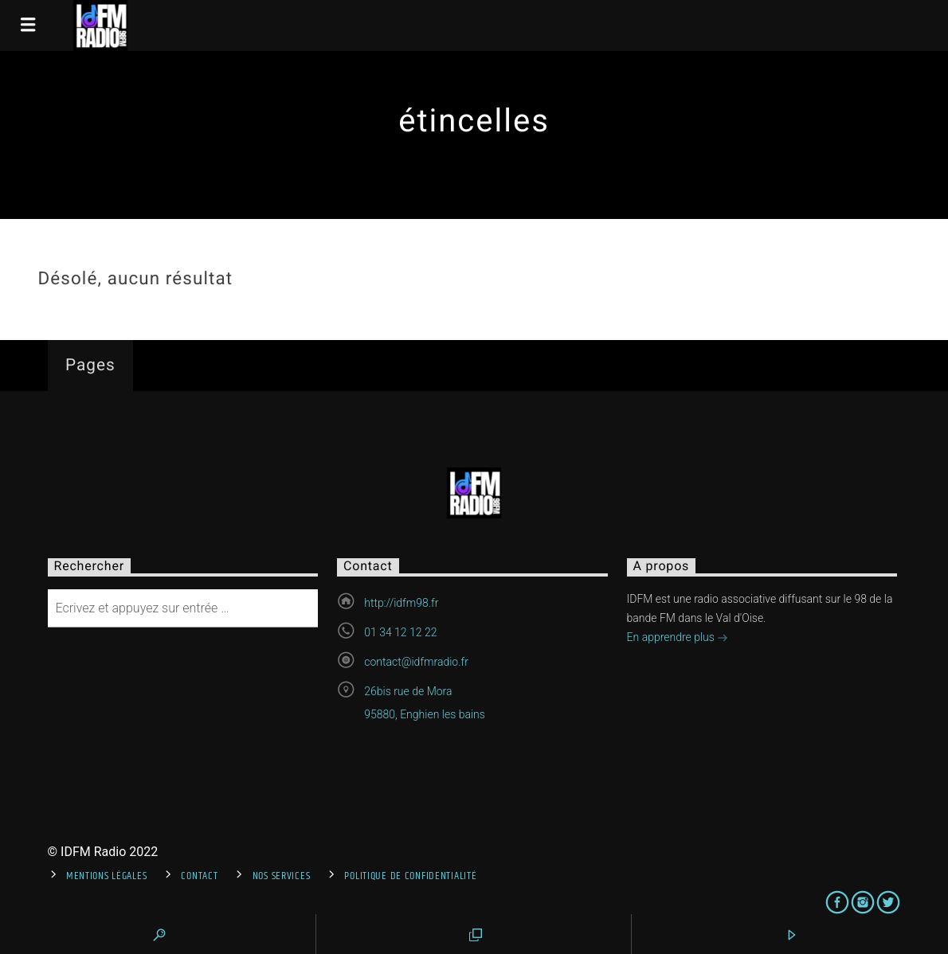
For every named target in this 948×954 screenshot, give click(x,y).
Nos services (282, 876)
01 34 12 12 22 (400, 632)
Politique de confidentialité (410, 876)
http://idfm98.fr (401, 602)
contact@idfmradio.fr (416, 661)
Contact (199, 876)
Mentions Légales (106, 876)
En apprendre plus (678, 639)
